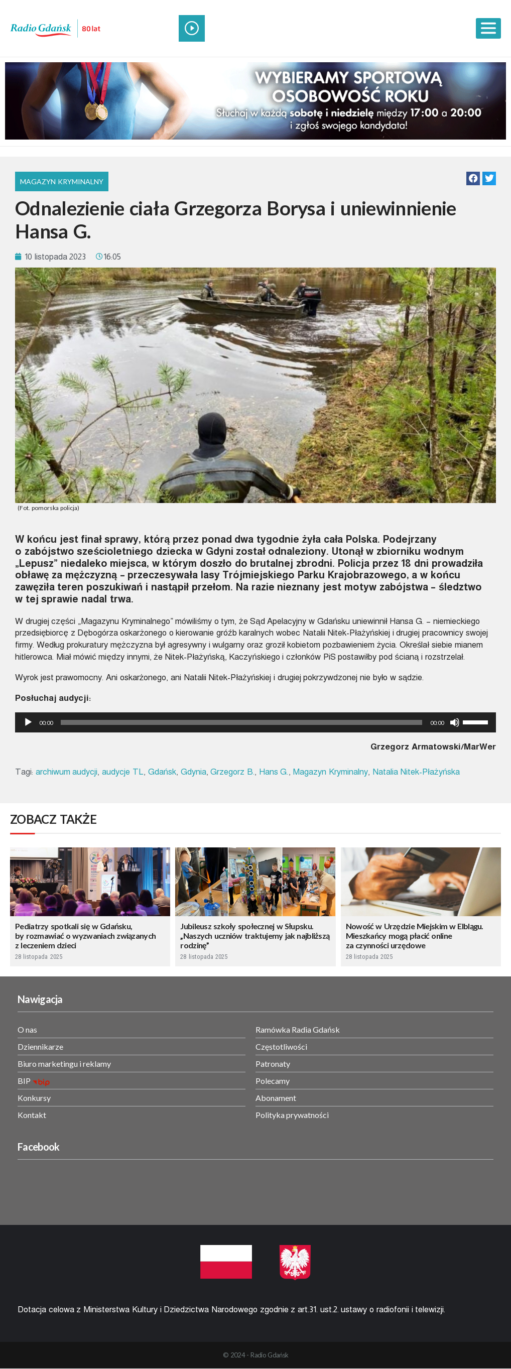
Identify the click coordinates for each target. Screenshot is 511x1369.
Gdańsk (162, 772)
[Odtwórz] (28, 722)
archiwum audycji (67, 772)
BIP (24, 1080)
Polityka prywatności (292, 1114)
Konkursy (34, 1097)
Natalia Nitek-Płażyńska (416, 772)
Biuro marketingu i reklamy (64, 1063)
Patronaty (273, 1063)
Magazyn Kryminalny (61, 181)
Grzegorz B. (232, 772)
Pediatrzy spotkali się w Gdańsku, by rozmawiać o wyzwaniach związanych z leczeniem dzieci (85, 935)
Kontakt (32, 1114)
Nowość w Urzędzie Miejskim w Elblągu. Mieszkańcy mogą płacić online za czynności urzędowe (414, 935)
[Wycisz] (455, 722)
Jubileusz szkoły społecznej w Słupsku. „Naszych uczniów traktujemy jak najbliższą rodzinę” (254, 935)
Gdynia (193, 772)
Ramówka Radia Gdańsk (298, 1029)
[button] (473, 178)
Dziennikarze (40, 1046)
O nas (27, 1029)
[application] (255, 722)
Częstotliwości (281, 1046)
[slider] (241, 722)
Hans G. (274, 772)
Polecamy (273, 1080)
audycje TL (123, 772)
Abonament (276, 1097)
